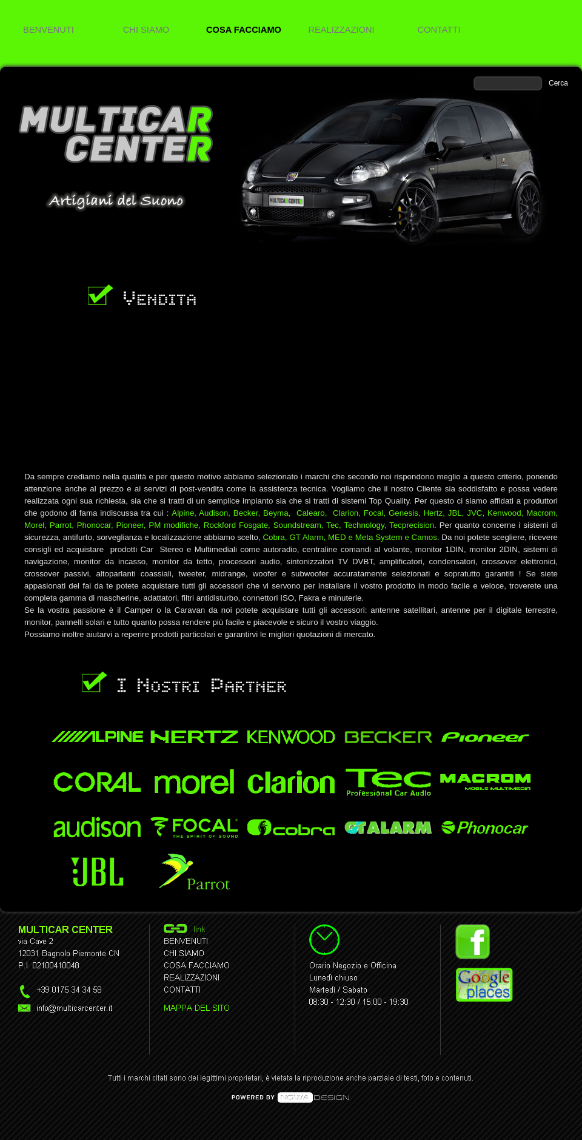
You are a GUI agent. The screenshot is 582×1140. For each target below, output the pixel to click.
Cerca (558, 83)
